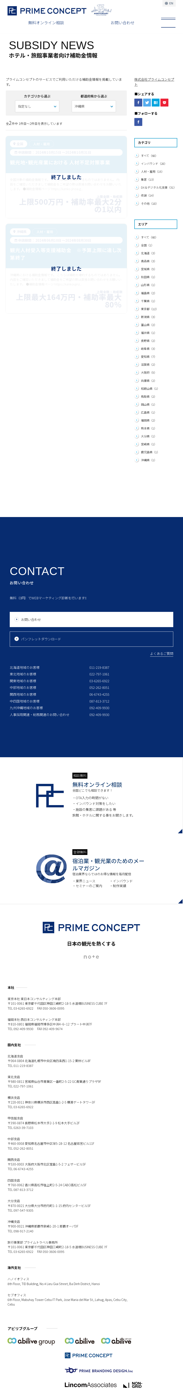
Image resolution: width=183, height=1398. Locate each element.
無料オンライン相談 (46, 22)
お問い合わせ (123, 22)
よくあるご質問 (161, 653)
